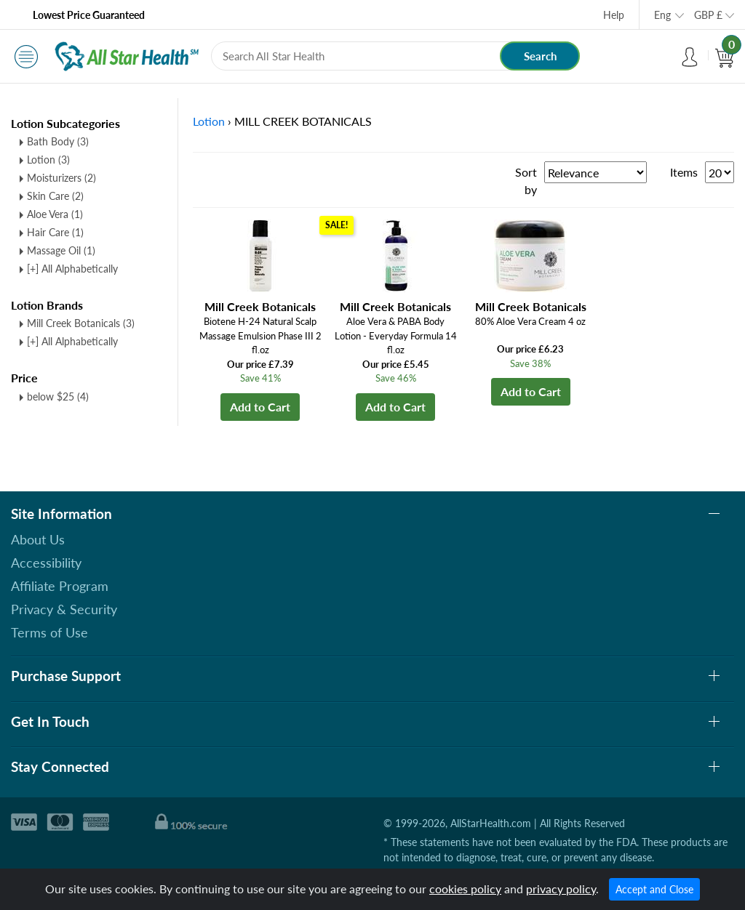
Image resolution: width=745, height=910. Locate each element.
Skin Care (55, 196)
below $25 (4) (58, 396)
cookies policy (465, 888)
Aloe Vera (55, 214)
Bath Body (58, 141)
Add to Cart (260, 407)
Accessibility (46, 563)
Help (613, 15)
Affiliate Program (59, 586)
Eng (662, 15)
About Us (38, 539)
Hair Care (55, 232)
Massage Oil (61, 250)
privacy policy (561, 888)
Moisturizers (61, 178)
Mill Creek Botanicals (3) (81, 323)
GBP (708, 15)
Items (684, 172)
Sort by (526, 180)
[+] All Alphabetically (72, 268)
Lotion (48, 159)
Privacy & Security (64, 609)
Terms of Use (49, 632)
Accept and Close (654, 889)
